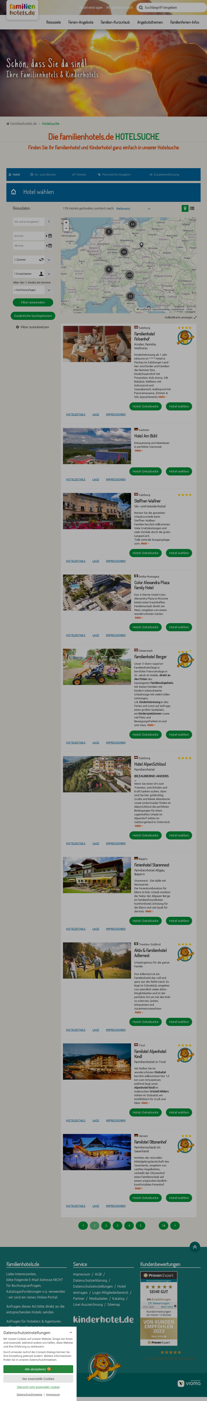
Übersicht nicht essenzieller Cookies (38, 1387)
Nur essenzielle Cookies (38, 1379)
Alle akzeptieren (38, 1369)
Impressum (53, 1394)
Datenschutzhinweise (29, 1394)
